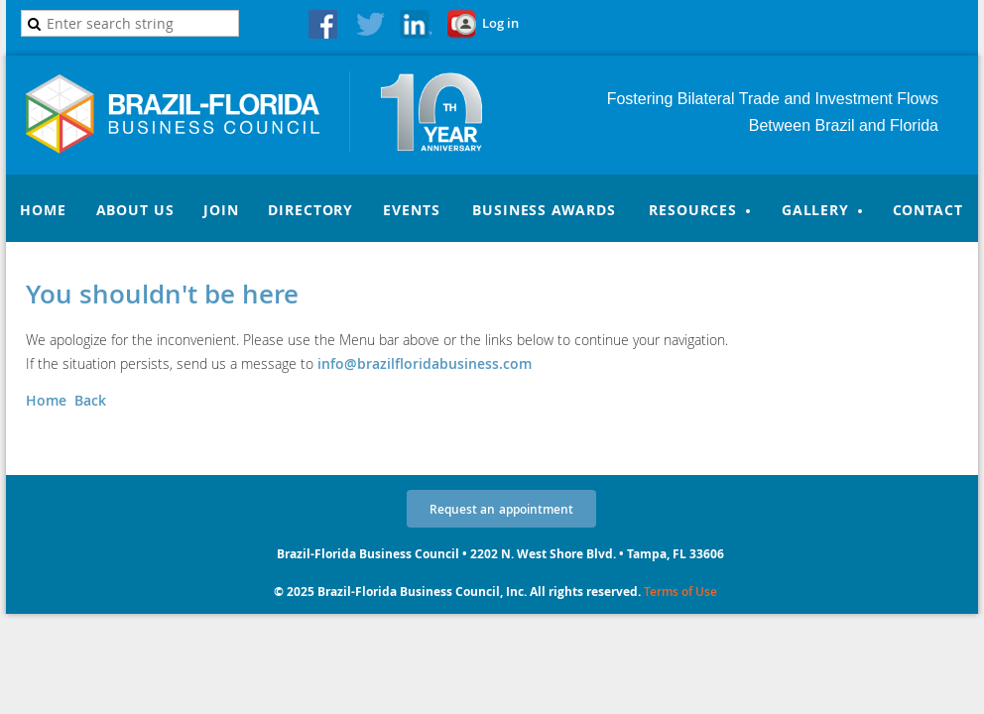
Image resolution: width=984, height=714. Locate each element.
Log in (500, 23)
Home (46, 400)
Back (90, 400)
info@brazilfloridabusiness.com (424, 363)
